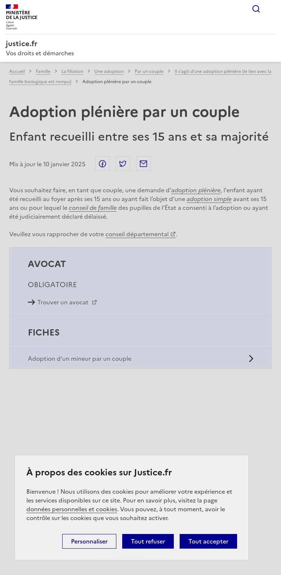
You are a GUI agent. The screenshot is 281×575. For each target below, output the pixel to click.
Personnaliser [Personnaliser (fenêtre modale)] (89, 541)
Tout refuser (148, 541)
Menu (270, 8)
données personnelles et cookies (71, 509)
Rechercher (256, 8)
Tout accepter (208, 541)
